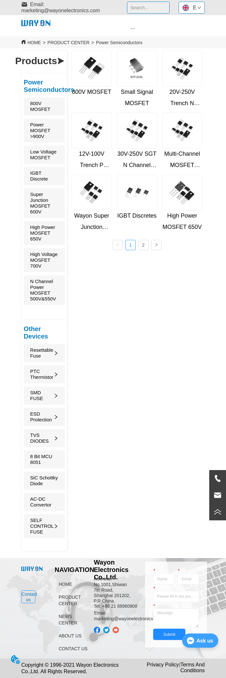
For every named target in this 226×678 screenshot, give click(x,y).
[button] (133, 28)
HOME (34, 42)
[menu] (132, 28)
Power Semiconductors (119, 42)
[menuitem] (132, 28)
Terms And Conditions (192, 667)
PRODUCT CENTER (68, 42)
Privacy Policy (163, 664)
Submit (169, 634)
